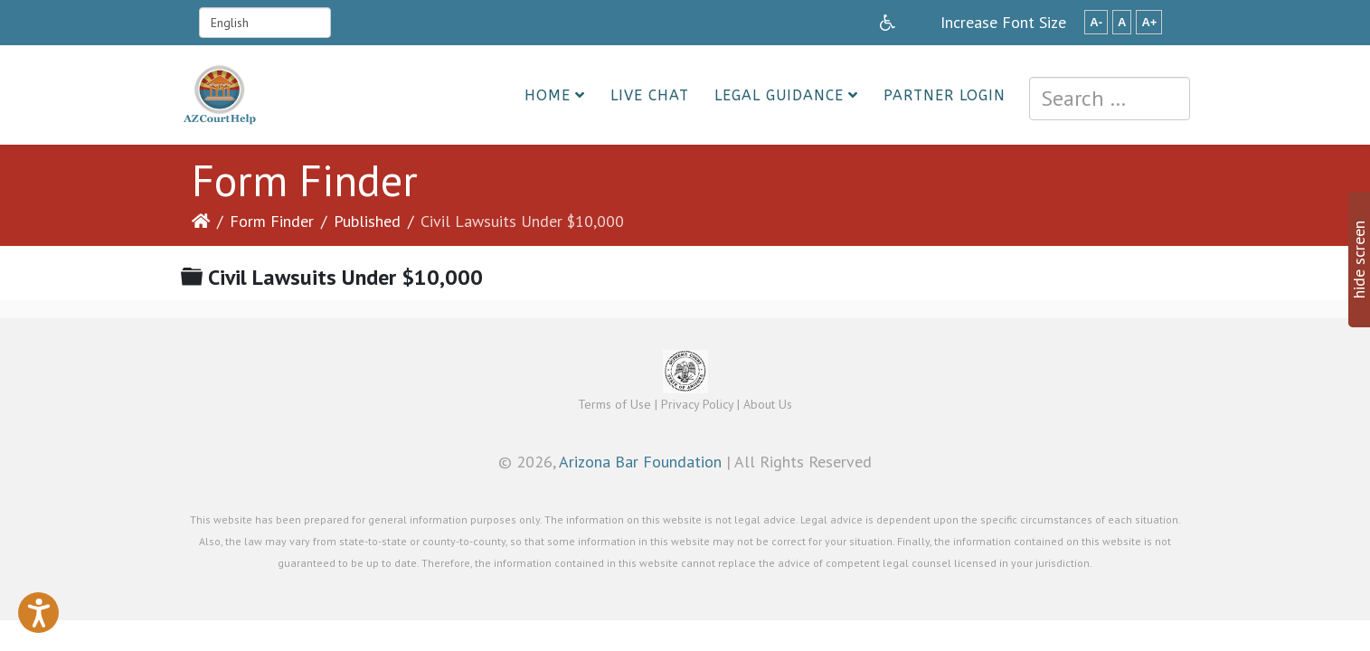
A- (1096, 22)
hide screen (1358, 259)
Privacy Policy (697, 404)
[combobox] (1109, 98)
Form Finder (272, 221)
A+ (1149, 22)
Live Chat (649, 95)
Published (367, 221)
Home (547, 95)
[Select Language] (265, 22)
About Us (767, 404)
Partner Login (944, 95)
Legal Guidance (779, 95)
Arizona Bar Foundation (640, 461)
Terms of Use (614, 404)
